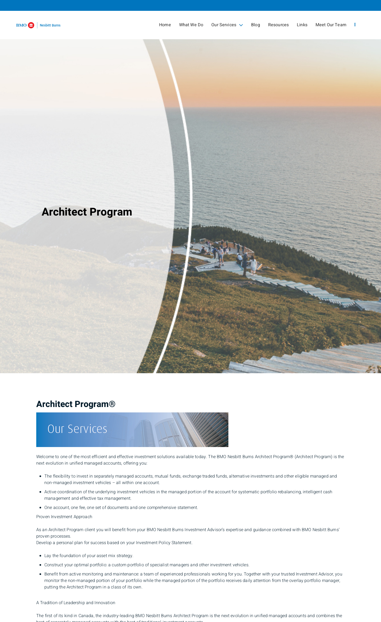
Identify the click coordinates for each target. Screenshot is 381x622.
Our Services (227, 25)
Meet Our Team (331, 25)
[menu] (354, 25)
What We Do (191, 25)
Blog (255, 25)
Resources (278, 25)
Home (165, 25)
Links (302, 25)
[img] (190, 186)
